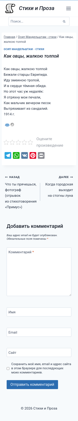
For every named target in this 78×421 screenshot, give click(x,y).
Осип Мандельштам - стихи (24, 49)
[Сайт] (39, 352)
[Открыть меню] (68, 8)
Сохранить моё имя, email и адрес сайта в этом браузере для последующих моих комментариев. (41, 368)
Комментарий (21, 252)
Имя (12, 312)
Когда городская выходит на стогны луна (58, 186)
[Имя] (39, 312)
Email (13, 332)
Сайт (12, 352)
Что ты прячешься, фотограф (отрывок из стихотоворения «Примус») (21, 191)
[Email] (39, 332)
